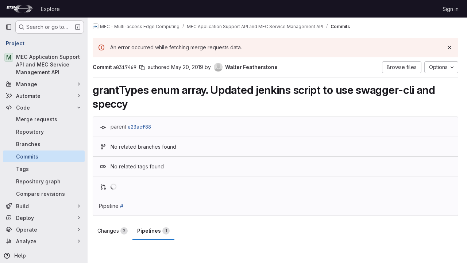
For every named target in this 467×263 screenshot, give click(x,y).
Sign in (451, 9)
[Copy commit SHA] (145, 67)
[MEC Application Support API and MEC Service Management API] (44, 64)
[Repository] (44, 131)
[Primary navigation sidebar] (9, 27)
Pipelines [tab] (157, 231)
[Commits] (44, 156)
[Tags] (44, 169)
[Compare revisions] (44, 193)
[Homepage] (19, 9)
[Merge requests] (44, 119)
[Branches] (44, 144)
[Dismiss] (449, 47)
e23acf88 (143, 126)
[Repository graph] (44, 181)
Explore (50, 9)
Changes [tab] (116, 231)
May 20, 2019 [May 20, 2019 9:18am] (191, 67)
